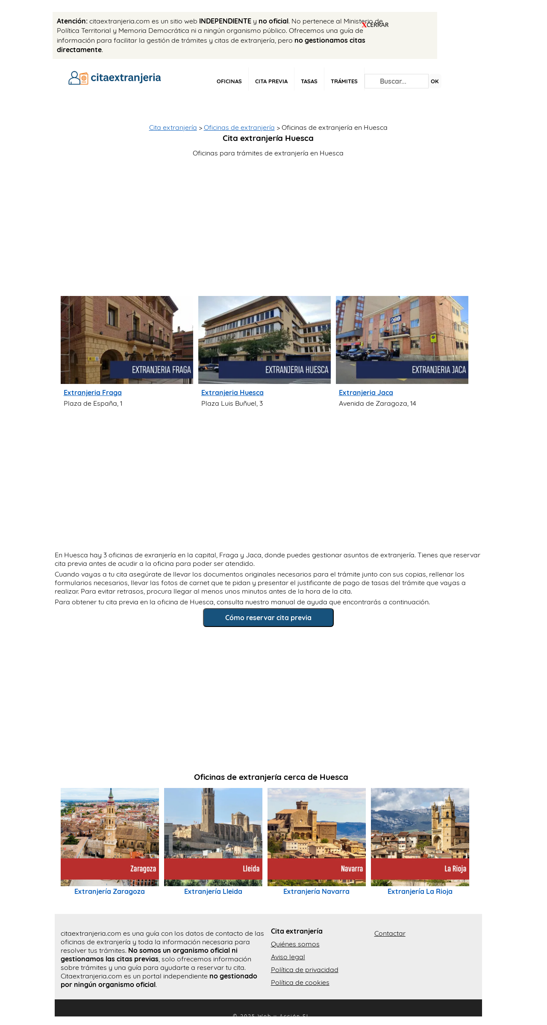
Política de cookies (300, 982)
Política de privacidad (304, 969)
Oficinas (229, 81)
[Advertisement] (271, 223)
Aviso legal (288, 956)
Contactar (390, 933)
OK (435, 81)
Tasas (309, 81)
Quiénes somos (295, 944)
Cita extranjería (173, 127)
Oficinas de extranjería (239, 127)
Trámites (344, 81)
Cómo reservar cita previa (268, 617)
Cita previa (271, 81)
